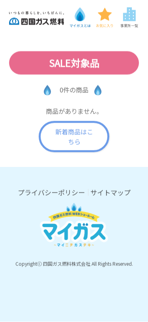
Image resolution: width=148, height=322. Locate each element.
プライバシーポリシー (51, 192)
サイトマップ (110, 192)
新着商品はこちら (74, 136)
